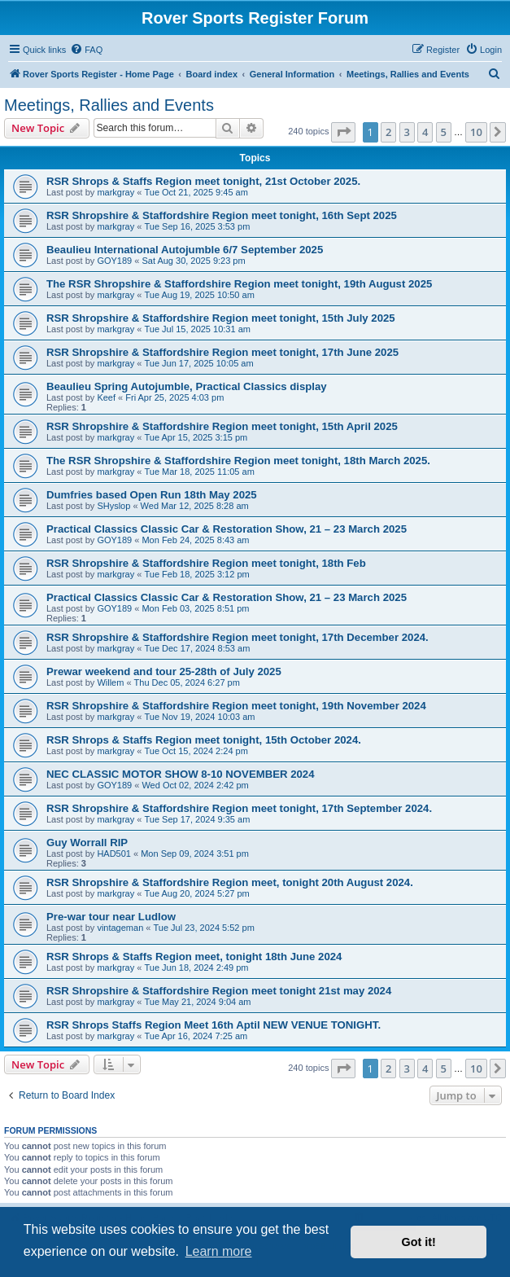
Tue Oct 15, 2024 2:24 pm (195, 751)
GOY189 (114, 260)
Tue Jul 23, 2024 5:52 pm (203, 928)
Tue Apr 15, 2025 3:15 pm (195, 437)
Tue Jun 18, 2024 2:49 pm (196, 967)
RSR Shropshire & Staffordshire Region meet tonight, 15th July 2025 (220, 318)
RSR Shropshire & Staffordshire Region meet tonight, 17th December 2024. (237, 637)
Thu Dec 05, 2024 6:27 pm (187, 682)
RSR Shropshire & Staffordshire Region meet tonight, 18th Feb (206, 563)
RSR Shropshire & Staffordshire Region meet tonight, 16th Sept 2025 (221, 215)
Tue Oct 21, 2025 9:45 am (195, 192)
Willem (110, 682)
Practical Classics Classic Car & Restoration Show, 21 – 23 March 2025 (226, 529)
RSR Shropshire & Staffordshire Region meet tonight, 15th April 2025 (222, 426)
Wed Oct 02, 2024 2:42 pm (195, 785)
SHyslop (113, 506)
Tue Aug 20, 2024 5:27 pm (196, 893)
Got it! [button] (419, 1241)
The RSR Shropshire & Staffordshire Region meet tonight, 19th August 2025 (239, 284)
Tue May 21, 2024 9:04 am (197, 1002)
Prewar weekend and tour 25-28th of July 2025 (163, 671)
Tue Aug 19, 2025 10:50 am (199, 295)
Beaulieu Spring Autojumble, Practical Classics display (186, 386)
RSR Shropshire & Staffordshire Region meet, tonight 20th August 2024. (229, 882)
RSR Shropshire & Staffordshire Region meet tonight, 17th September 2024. (239, 808)
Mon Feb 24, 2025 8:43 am (195, 540)
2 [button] (388, 132)
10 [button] (476, 132)
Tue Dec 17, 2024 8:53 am (197, 648)
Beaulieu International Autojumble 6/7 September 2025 (184, 250)
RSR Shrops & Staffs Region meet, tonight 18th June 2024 (194, 956)
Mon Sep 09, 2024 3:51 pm (195, 853)
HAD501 (114, 853)
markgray (115, 192)
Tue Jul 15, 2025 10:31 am (197, 329)
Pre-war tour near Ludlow (111, 917)
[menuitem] (86, 49)
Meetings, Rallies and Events (109, 105)
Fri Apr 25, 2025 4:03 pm (174, 397)
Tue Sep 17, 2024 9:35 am (197, 819)
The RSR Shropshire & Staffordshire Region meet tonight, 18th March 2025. (238, 460)
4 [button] (425, 132)
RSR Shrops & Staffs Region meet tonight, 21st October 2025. (203, 181)
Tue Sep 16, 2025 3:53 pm (197, 226)
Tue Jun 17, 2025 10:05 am (198, 363)
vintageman (120, 928)
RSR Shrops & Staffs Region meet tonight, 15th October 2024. (203, 740)
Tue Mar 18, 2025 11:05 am (199, 471)
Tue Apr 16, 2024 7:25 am (195, 1036)
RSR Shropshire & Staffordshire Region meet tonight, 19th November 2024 (236, 706)
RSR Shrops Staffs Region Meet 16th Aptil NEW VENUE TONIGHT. (213, 1025)
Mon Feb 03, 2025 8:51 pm (195, 608)
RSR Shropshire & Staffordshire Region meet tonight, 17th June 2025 (222, 352)
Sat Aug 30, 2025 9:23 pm (193, 260)
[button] (343, 132)
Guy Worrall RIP (87, 842)
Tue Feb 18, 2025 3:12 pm (196, 574)
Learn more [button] (218, 1251)
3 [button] (407, 132)
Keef (106, 397)
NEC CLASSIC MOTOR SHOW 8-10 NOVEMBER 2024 (180, 774)
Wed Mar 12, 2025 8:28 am (195, 506)
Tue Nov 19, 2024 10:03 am (199, 717)
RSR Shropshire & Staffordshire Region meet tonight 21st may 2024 (218, 991)
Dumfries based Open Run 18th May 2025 (151, 495)
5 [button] (444, 132)
